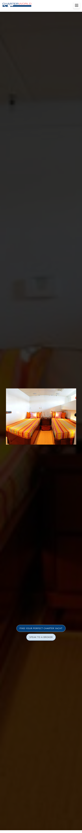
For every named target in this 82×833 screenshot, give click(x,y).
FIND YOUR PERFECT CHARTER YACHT (41, 628)
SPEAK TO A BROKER (41, 637)
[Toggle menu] (76, 5)
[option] (41, 416)
